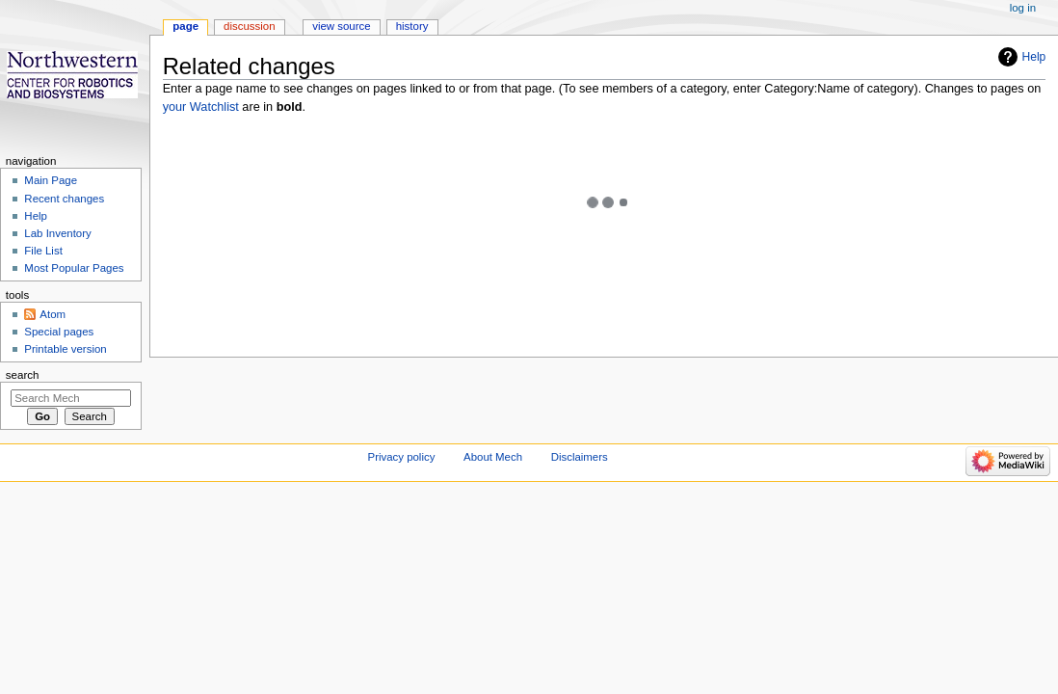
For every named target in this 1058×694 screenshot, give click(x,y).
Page (185, 26)
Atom (53, 314)
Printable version (65, 349)
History (412, 26)
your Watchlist (201, 107)
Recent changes (64, 198)
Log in (1023, 7)
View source (341, 26)
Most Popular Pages (73, 268)
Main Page (50, 180)
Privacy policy (402, 457)
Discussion (249, 26)
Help (1034, 57)
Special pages (58, 331)
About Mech (492, 457)
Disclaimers (579, 457)
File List (43, 250)
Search (23, 375)
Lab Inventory (57, 233)
